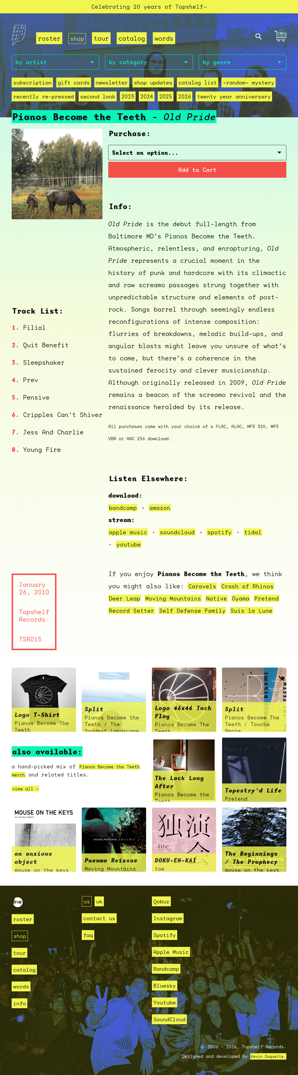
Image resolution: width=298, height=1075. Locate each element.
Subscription (32, 85)
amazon (163, 510)
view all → (28, 791)
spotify (226, 534)
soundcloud (182, 534)
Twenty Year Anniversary (234, 99)
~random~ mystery (248, 85)
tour (102, 39)
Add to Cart (197, 171)
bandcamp (124, 510)
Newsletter (112, 85)
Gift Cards (74, 85)
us (87, 901)
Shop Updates (153, 85)
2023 (127, 99)
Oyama (250, 600)
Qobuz (162, 901)
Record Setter (164, 612)
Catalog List (197, 85)
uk (101, 901)
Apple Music (174, 952)
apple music (129, 534)
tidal (261, 534)
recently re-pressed (43, 99)
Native (224, 600)
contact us (102, 918)
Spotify (166, 935)
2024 (146, 99)
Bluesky (166, 985)
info (20, 1003)
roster (49, 39)
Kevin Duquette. (266, 1056)
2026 (184, 99)
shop (77, 39)
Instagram (170, 918)
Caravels (203, 588)
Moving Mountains (178, 600)
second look (97, 99)
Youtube (166, 1002)
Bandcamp (168, 968)
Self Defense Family (230, 612)
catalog (133, 39)
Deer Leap (126, 600)
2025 (165, 99)
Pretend (122, 612)
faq (89, 935)
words (165, 39)
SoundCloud (172, 1019)
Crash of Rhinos (252, 588)
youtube (129, 546)
